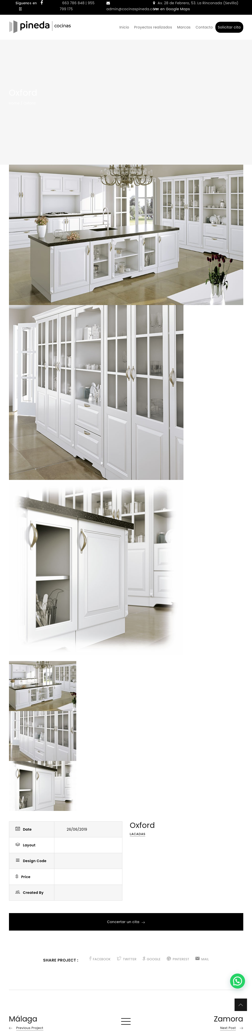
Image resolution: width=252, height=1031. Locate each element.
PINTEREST (178, 959)
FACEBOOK (100, 959)
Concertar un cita (126, 921)
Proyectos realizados (153, 27)
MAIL (202, 959)
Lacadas (138, 834)
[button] (237, 981)
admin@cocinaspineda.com (132, 8)
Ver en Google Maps (171, 8)
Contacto (204, 27)
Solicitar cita (229, 27)
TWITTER (127, 959)
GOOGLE (152, 959)
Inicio (124, 27)
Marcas (183, 27)
